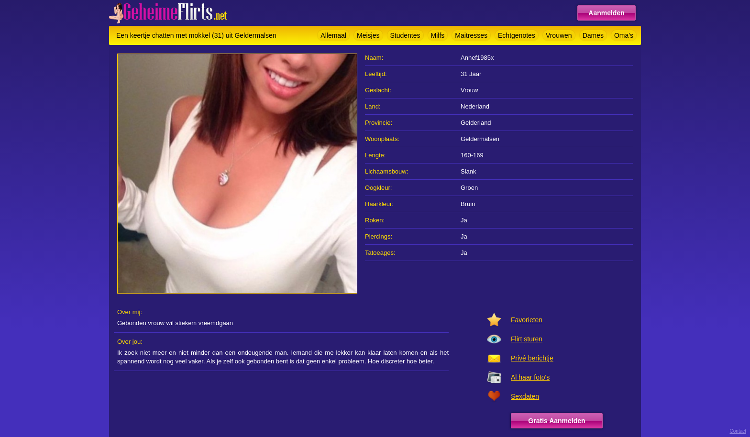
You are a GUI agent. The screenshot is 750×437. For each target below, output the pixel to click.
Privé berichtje (532, 358)
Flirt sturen (526, 339)
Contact (738, 431)
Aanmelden (606, 13)
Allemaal (333, 35)
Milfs (438, 35)
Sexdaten (525, 396)
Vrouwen (559, 35)
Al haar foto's (530, 377)
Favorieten (526, 320)
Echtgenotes (516, 35)
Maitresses (471, 35)
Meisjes (368, 35)
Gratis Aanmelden (556, 421)
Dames (593, 35)
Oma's (623, 35)
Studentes (405, 35)
